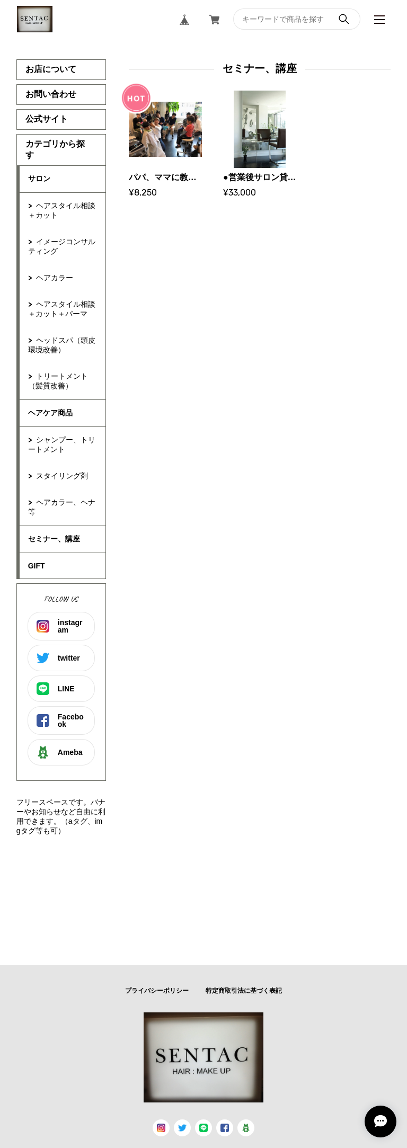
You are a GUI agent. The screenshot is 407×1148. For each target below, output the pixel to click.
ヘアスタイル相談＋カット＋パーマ (61, 309)
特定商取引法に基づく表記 (244, 990)
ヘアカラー (54, 277)
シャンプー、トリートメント (61, 444)
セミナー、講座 (54, 539)
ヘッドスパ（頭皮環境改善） (61, 345)
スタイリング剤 (62, 475)
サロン (39, 178)
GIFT (36, 566)
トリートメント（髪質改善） (58, 381)
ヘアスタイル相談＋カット (61, 210)
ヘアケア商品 (50, 412)
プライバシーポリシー (157, 990)
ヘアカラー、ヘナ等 (61, 507)
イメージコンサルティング (61, 246)
